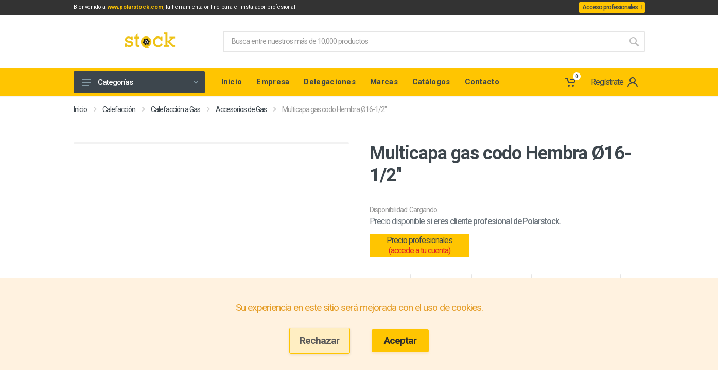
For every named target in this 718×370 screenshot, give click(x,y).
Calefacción (118, 111)
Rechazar (319, 340)
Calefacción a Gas (175, 111)
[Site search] (423, 43)
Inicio (80, 111)
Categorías (140, 83)
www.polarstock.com (153, 8)
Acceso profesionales (606, 8)
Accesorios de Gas (241, 111)
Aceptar (400, 340)
